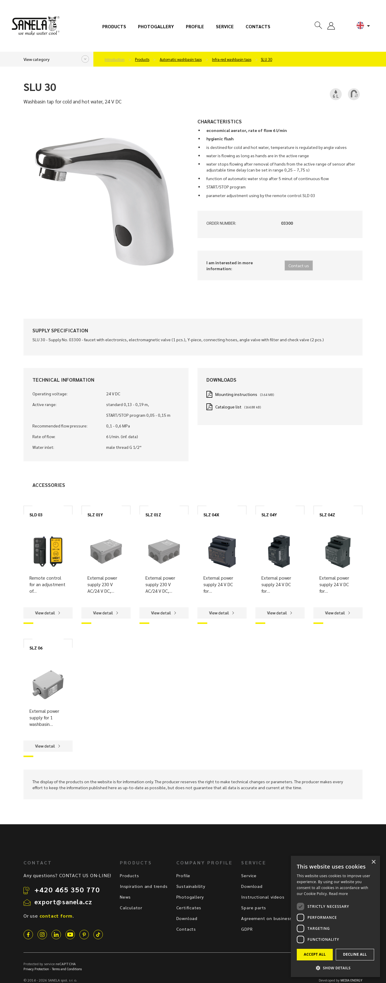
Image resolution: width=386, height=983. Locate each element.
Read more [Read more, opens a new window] (338, 893)
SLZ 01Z (153, 514)
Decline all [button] (355, 954)
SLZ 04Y (269, 514)
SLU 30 (266, 59)
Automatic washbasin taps (181, 59)
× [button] (373, 862)
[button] (335, 967)
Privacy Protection (36, 969)
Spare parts (253, 907)
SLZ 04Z (327, 514)
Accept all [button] (315, 954)
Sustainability (190, 886)
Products (114, 26)
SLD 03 (36, 514)
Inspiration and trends (144, 886)
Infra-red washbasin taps (231, 59)
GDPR (246, 929)
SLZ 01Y (95, 514)
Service (225, 26)
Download (186, 918)
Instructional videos (262, 896)
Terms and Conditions (67, 969)
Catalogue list (228, 406)
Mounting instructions (236, 394)
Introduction (115, 59)
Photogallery (156, 26)
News (125, 896)
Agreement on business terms (273, 918)
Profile (195, 26)
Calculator (131, 907)
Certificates (189, 907)
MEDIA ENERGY (352, 980)
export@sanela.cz (63, 901)
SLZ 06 (36, 647)
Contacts (258, 26)
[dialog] (335, 916)
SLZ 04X (211, 514)
